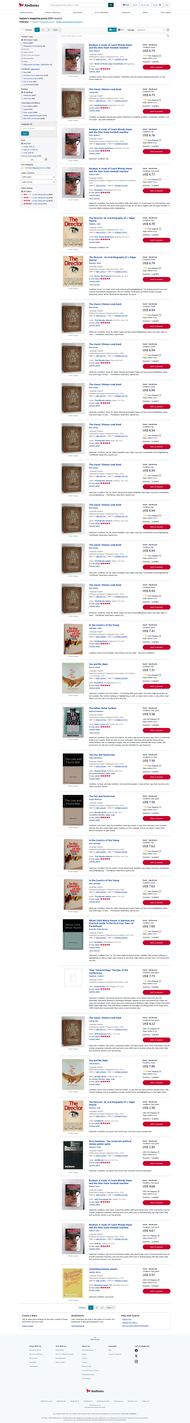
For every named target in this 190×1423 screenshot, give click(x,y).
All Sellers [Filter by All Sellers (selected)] (28, 191)
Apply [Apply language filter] (25, 133)
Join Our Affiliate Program (65, 1354)
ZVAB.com (145, 1401)
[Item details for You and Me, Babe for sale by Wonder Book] (73, 1074)
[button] (168, 36)
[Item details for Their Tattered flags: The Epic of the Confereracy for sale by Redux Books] (73, 977)
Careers (84, 1358)
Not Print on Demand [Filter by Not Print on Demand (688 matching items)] (33, 118)
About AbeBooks (88, 1350)
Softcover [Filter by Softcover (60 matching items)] (28, 98)
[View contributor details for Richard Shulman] (96, 711)
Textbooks (125, 12)
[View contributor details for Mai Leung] (93, 92)
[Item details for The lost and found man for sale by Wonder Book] (73, 768)
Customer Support (114, 1354)
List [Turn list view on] (112, 30)
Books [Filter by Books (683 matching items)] (27, 43)
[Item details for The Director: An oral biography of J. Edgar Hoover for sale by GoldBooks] (73, 1116)
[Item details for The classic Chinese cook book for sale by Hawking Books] (73, 103)
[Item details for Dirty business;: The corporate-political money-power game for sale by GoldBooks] (73, 1155)
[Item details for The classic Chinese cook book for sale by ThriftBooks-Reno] (73, 358)
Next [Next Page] (55, 30)
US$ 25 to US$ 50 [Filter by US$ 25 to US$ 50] (29, 150)
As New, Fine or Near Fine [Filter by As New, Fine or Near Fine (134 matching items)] (34, 75)
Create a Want (27, 1326)
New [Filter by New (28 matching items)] (26, 72)
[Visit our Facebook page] (136, 1350)
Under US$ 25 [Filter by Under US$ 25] (28, 146)
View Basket (33, 1366)
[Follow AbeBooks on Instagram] (136, 1361)
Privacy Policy (86, 1366)
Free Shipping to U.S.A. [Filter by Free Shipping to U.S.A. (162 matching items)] (35, 168)
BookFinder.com (95, 1406)
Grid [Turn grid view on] (121, 30)
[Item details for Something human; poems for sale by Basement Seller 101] (73, 1283)
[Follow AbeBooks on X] (136, 1356)
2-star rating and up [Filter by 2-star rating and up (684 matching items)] (38, 194)
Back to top (95, 1339)
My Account (145, 5)
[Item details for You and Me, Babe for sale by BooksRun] (73, 678)
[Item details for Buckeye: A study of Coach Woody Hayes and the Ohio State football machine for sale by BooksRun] (73, 182)
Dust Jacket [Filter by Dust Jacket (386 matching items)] (29, 112)
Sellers (145, 12)
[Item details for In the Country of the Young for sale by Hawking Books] (73, 639)
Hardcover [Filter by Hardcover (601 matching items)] (28, 95)
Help (166, 5)
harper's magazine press (43, 22)
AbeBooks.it (88, 1401)
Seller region (27, 177)
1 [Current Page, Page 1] (37, 30)
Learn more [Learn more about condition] (35, 69)
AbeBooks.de (61, 1401)
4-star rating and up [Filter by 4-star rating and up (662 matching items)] (38, 201)
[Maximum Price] (38, 159)
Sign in (135, 5)
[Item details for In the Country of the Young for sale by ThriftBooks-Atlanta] (73, 854)
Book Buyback (61, 1358)
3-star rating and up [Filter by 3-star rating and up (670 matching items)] (38, 197)
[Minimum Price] (25, 159)
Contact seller (94, 71)
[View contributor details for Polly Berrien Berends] (98, 929)
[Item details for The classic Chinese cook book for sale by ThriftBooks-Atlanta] (73, 318)
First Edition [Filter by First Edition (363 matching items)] (29, 106)
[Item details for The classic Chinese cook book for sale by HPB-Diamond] (73, 1031)
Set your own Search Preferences (135, 1326)
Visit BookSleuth (77, 1326)
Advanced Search (26, 12)
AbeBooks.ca (118, 1401)
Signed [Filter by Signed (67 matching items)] (26, 109)
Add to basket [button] (156, 67)
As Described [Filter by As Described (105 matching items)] (29, 85)
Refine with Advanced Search (69, 22)
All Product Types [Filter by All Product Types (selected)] (29, 40)
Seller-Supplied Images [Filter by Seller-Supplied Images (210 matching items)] (34, 115)
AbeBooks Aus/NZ (103, 1401)
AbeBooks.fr (74, 1401)
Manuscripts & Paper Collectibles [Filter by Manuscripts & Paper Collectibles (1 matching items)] (36, 64)
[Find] (111, 5)
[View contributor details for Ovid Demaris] (95, 1147)
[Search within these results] (115, 36)
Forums (84, 1362)
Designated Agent (88, 1374)
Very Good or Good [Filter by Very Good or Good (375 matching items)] (32, 78)
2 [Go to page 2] (42, 30)
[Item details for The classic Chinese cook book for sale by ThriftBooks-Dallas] (73, 398)
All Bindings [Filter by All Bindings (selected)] (27, 92)
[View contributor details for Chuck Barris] (94, 667)
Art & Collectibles (102, 12)
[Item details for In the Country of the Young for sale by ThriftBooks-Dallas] (73, 894)
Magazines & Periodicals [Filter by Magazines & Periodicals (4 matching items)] (33, 46)
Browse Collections (53, 12)
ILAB (113, 773)
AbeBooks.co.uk (46, 1401)
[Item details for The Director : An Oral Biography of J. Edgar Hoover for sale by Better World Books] (73, 271)
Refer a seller (60, 1362)
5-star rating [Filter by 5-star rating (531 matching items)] (35, 204)
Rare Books (77, 12)
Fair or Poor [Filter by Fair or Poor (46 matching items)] (28, 81)
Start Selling (166, 12)
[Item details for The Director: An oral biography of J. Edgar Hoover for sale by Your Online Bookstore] (73, 232)
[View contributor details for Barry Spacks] (95, 1272)
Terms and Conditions (128, 1414)
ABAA (108, 773)
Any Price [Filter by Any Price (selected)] (26, 143)
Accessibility (86, 1378)
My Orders (33, 1362)
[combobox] (78, 5)
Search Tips (126, 1319)
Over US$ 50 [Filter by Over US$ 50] (27, 153)
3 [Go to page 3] (48, 30)
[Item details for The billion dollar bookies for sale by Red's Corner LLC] (73, 722)
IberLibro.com (132, 1401)
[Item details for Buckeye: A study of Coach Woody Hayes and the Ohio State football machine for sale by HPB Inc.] (73, 1238)
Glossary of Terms (129, 1322)
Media (84, 1354)
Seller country (27, 182)
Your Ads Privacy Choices (90, 1370)
